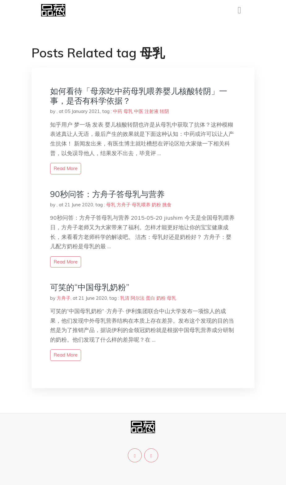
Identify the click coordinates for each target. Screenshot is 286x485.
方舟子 (124, 205)
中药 (117, 111)
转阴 (164, 111)
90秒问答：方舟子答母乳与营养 (107, 194)
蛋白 (150, 298)
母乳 (128, 111)
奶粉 (156, 205)
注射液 (151, 111)
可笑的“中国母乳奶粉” (89, 287)
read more (66, 168)
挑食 (166, 205)
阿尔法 (138, 298)
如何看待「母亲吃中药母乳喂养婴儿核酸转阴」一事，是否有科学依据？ (138, 96)
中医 (138, 111)
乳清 (124, 298)
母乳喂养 (141, 205)
